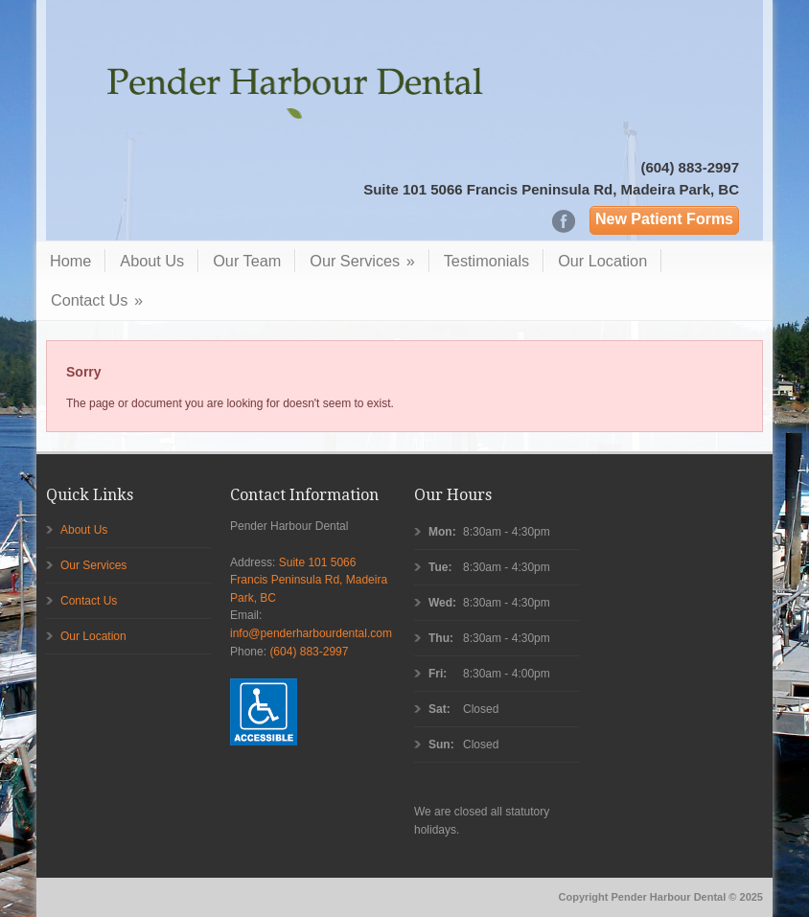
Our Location (602, 260)
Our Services (362, 260)
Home (70, 260)
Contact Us (97, 300)
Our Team (247, 260)
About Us (152, 260)
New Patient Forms (664, 219)
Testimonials (486, 260)
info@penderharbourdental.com (311, 633)
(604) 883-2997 (689, 167)
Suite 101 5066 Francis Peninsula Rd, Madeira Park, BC (551, 189)
